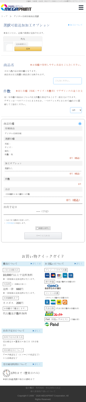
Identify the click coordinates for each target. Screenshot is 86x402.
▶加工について (75, 25)
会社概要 (30, 388)
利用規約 (40, 388)
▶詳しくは (35, 263)
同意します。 (43, 228)
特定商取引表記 (53, 388)
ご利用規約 (9, 223)
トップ (4, 16)
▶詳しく (78, 263)
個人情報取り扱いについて (43, 391)
